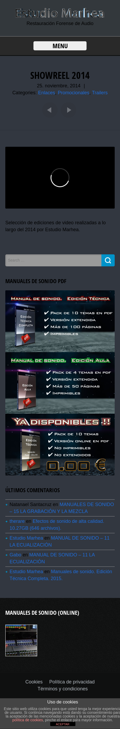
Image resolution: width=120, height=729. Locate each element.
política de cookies (27, 720)
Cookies (33, 682)
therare (17, 521)
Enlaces (46, 92)
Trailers (100, 92)
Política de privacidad (72, 682)
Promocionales (73, 92)
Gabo (15, 554)
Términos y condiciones (62, 688)
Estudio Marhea (26, 538)
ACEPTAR (62, 724)
